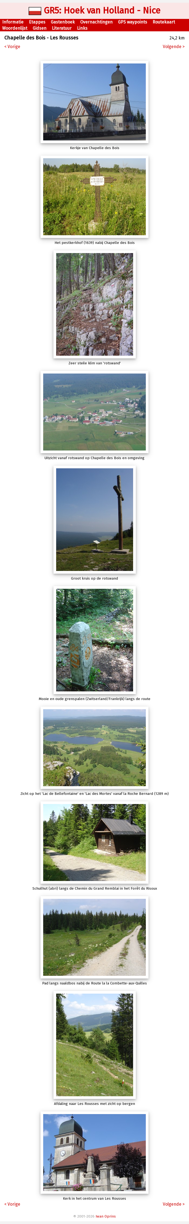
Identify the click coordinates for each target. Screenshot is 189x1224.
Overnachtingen (96, 22)
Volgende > (174, 46)
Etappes (37, 22)
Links (82, 28)
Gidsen (39, 28)
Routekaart (164, 22)
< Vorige (12, 46)
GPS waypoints (132, 22)
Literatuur (62, 28)
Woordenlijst (14, 28)
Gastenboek (63, 22)
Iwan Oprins (106, 1216)
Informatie (12, 22)
